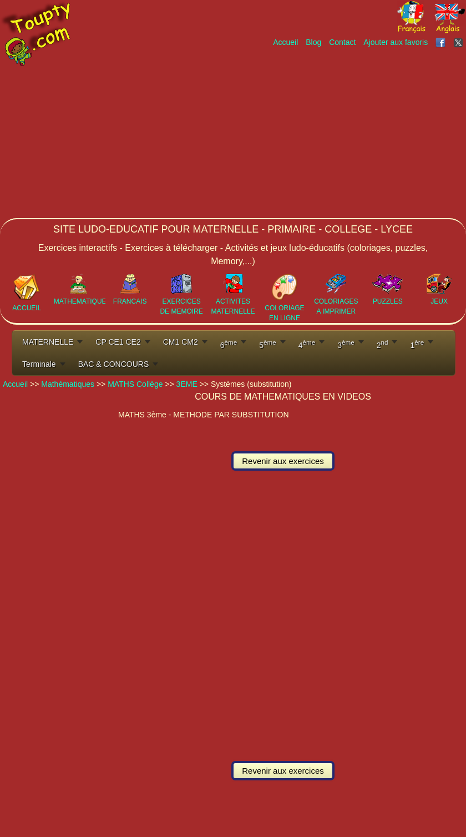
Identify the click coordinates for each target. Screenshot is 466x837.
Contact (342, 42)
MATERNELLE (47, 341)
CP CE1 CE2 (117, 341)
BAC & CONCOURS (113, 364)
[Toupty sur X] (459, 42)
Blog (313, 42)
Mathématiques (67, 384)
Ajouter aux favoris (395, 42)
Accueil (285, 42)
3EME (186, 384)
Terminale (39, 364)
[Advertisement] (299, 131)
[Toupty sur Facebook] (441, 42)
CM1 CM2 (180, 341)
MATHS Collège (135, 384)
